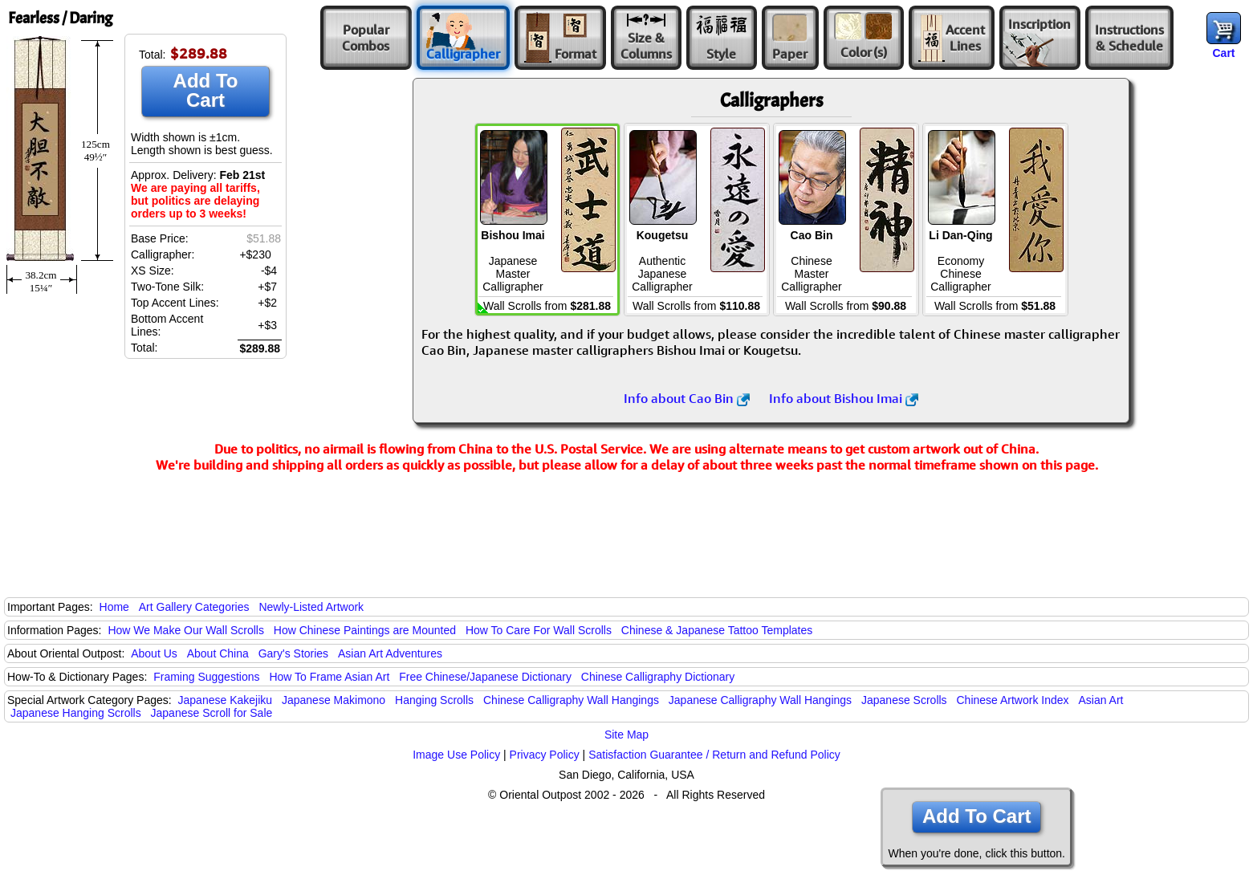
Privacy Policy (545, 754)
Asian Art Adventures (390, 653)
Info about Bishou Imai (843, 398)
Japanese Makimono (333, 700)
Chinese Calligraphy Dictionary (657, 676)
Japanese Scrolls (904, 700)
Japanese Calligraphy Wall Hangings (760, 700)
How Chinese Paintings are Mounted (365, 630)
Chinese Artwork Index (1013, 700)
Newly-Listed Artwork (311, 606)
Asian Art (1100, 700)
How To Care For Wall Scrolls (539, 630)
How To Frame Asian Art (329, 676)
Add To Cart (205, 90)
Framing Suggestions (206, 676)
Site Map (626, 734)
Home (114, 606)
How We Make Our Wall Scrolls (185, 630)
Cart (1223, 53)
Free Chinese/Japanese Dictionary (485, 676)
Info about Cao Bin (687, 398)
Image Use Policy (456, 754)
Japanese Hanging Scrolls (75, 712)
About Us (154, 653)
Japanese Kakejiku (225, 700)
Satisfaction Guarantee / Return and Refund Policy (714, 754)
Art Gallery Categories (194, 606)
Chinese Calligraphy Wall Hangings (571, 700)
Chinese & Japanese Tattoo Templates (716, 630)
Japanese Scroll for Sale (212, 712)
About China (218, 653)
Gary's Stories (293, 653)
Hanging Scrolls (434, 700)
